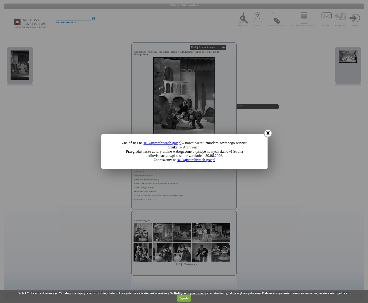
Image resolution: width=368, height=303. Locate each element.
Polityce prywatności (189, 293)
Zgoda (183, 298)
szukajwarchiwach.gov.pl (162, 143)
